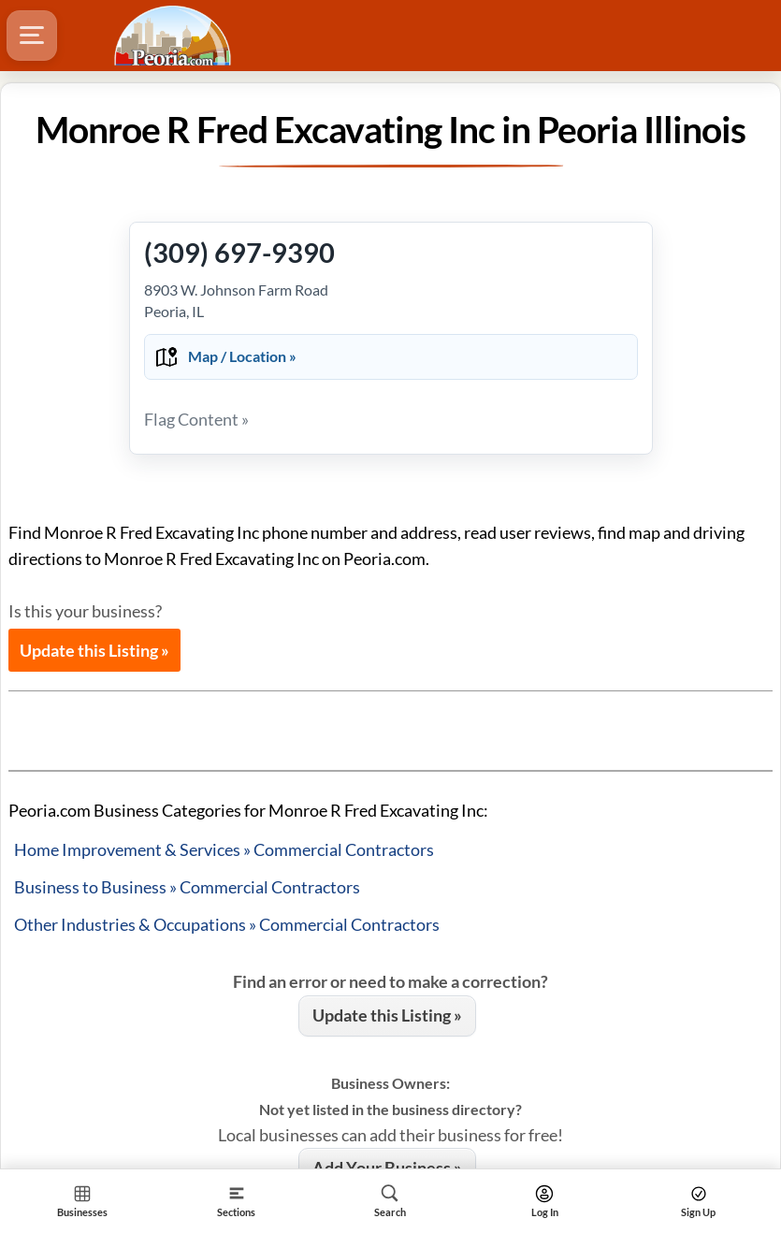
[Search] (390, 1200)
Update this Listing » (94, 650)
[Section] (237, 1200)
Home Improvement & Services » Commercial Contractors (224, 849)
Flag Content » (196, 419)
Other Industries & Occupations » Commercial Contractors (227, 924)
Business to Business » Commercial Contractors (187, 887)
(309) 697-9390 (239, 252)
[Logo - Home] (175, 35)
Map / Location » (242, 356)
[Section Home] (83, 1200)
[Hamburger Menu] (32, 35)
